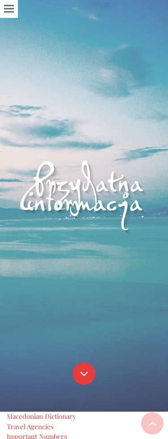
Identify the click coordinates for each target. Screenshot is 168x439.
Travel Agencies (30, 426)
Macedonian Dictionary (41, 416)
